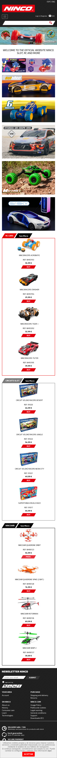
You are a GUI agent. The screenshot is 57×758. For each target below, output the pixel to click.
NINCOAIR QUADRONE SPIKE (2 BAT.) (29, 579)
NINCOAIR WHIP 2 (29, 648)
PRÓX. (28, 557)
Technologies (7, 715)
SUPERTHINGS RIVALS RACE (29, 503)
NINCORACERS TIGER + (29, 324)
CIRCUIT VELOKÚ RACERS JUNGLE (29, 434)
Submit (32, 677)
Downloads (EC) (37, 718)
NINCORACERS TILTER (29, 358)
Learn (4, 713)
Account (5, 695)
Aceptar (28, 754)
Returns (34, 698)
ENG (53, 2)
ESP (48, 2)
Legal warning (9, 682)
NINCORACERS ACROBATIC (29, 255)
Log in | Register (41, 16)
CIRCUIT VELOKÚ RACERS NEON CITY (29, 469)
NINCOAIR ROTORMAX (29, 614)
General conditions (38, 713)
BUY (28, 267)
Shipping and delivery (39, 695)
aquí (49, 751)
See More (23, 236)
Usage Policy (36, 705)
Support (34, 715)
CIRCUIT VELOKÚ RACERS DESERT (29, 400)
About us (6, 705)
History (5, 708)
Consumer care (8, 710)
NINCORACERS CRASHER (29, 289)
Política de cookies (38, 708)
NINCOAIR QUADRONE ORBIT (29, 545)
